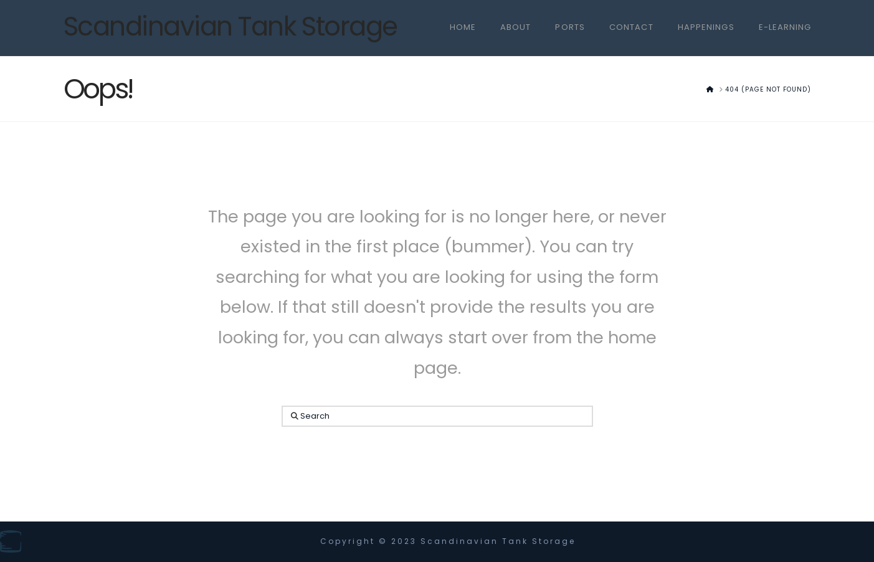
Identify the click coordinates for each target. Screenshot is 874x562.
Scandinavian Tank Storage (230, 27)
